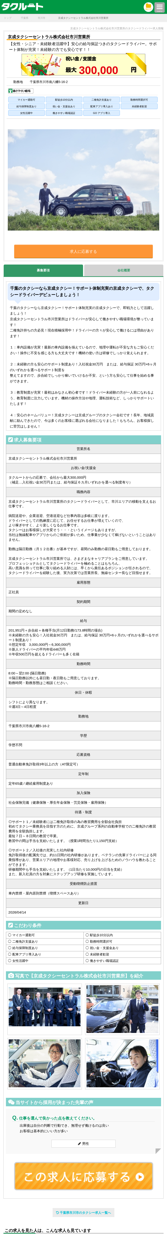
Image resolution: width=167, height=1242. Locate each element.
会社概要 (123, 270)
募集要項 (43, 270)
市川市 (41, 18)
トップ (7, 18)
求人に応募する (83, 251)
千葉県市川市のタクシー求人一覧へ (83, 1212)
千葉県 (24, 18)
